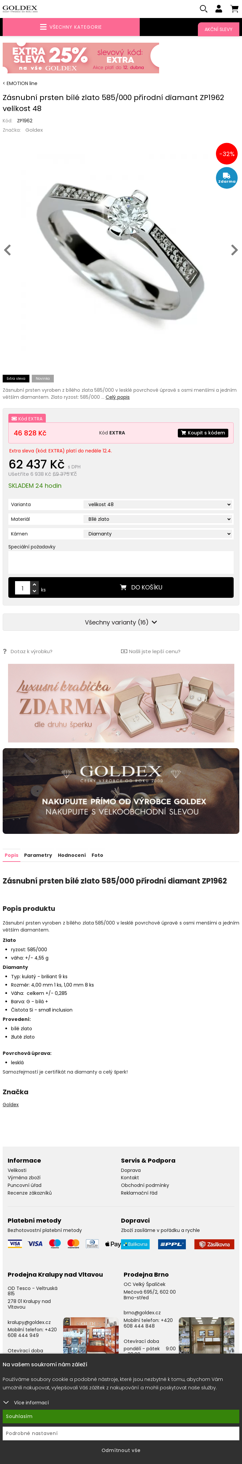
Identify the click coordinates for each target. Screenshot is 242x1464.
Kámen (19, 534)
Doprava (131, 1170)
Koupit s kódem (202, 433)
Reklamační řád (139, 1193)
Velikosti (17, 1170)
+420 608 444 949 (32, 1332)
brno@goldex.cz (142, 1312)
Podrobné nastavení (32, 1433)
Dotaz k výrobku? (27, 651)
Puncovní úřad (24, 1185)
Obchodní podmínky (145, 1185)
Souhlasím (19, 1416)
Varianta (21, 504)
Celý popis (118, 397)
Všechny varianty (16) (121, 622)
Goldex (34, 130)
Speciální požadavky (31, 547)
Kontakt (130, 1177)
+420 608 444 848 (148, 1323)
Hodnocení (72, 855)
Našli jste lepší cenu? (150, 651)
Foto (97, 855)
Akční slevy (219, 29)
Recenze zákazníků (30, 1193)
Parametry (38, 855)
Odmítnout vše (121, 1450)
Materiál (20, 519)
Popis (11, 855)
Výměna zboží (24, 1177)
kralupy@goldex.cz (29, 1322)
